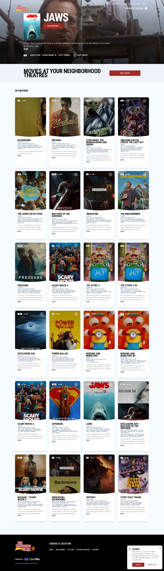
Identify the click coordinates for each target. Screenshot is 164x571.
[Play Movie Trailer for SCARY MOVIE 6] (76, 246)
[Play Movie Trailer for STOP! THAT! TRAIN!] (144, 458)
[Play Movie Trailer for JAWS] (110, 384)
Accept (138, 564)
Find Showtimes (52, 26)
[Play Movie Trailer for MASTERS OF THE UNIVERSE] (76, 174)
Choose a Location (136, 8)
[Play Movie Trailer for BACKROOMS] (42, 100)
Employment (116, 4)
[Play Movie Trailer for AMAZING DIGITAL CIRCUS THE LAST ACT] (144, 100)
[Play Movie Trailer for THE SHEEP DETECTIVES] (42, 174)
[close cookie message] (160, 548)
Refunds (144, 4)
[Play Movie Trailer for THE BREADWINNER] (144, 174)
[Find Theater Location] (124, 73)
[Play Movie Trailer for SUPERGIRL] (76, 384)
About (108, 4)
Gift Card (124, 4)
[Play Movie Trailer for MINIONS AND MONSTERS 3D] (144, 314)
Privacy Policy (152, 564)
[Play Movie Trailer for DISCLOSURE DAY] (42, 314)
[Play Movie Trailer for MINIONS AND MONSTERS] (110, 314)
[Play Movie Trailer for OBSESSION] (110, 174)
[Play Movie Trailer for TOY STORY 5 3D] (144, 246)
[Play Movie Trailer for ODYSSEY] (110, 458)
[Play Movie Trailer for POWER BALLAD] (76, 314)
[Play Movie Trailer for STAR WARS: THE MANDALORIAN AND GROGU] (110, 100)
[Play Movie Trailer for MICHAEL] (76, 100)
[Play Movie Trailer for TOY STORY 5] (110, 246)
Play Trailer (80, 55)
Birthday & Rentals (135, 4)
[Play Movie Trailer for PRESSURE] (42, 246)
